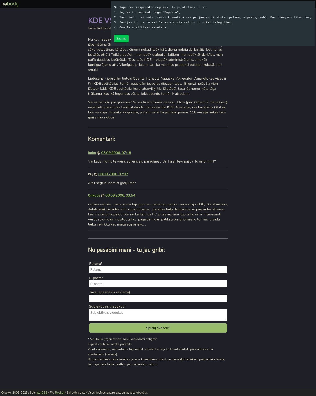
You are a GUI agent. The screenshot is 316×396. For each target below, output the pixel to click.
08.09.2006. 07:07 (113, 174)
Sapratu (121, 38)
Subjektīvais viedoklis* (107, 306)
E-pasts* (96, 277)
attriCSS (41, 393)
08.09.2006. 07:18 (116, 152)
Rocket (59, 393)
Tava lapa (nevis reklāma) (109, 292)
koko (92, 152)
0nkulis (94, 195)
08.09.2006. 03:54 (120, 195)
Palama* (96, 263)
